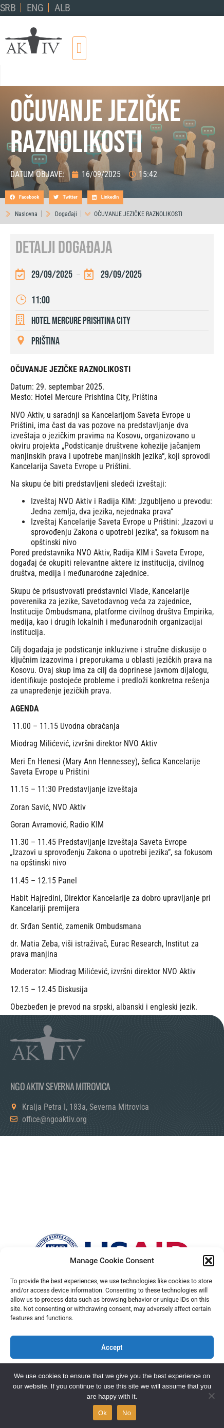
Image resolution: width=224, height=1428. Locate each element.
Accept (112, 1347)
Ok (102, 1413)
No (126, 1413)
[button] (208, 1261)
